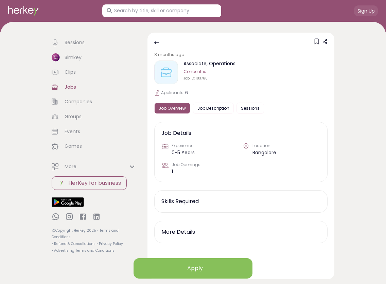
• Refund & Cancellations (73, 243)
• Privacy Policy (109, 243)
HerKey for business (89, 183)
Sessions (250, 108)
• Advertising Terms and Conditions (83, 250)
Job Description (213, 108)
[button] (94, 42)
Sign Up (366, 10)
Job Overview (172, 108)
